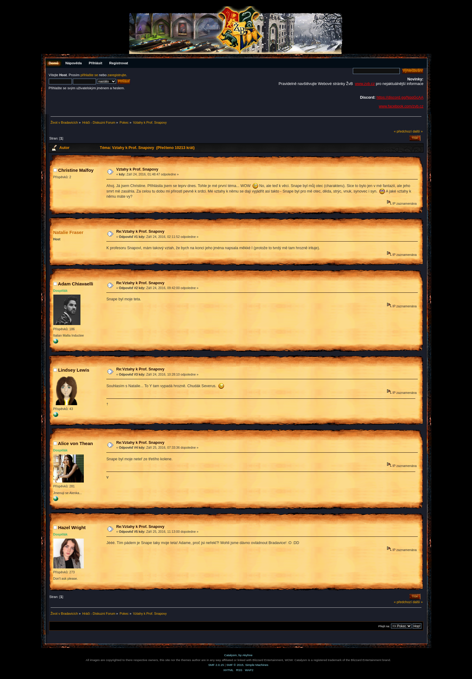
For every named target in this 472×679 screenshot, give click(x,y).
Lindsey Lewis (73, 370)
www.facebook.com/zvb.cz (401, 106)
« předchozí (403, 131)
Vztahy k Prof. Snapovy (137, 169)
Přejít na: (384, 626)
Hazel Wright (72, 527)
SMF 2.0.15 (216, 665)
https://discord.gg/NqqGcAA (400, 97)
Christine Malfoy (76, 170)
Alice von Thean (75, 443)
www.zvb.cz (365, 84)
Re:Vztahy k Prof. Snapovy (140, 231)
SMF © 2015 (234, 665)
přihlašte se (89, 75)
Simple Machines (256, 665)
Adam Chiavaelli (75, 283)
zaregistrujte (117, 75)
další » (418, 131)
